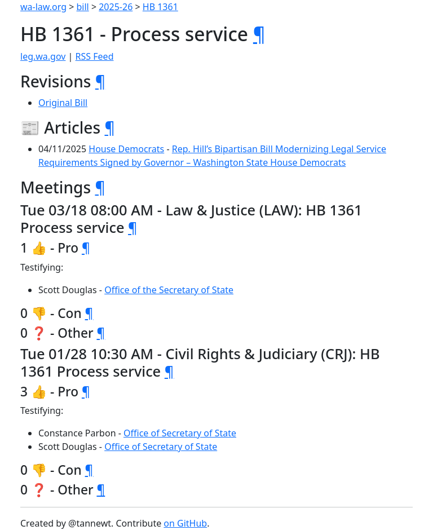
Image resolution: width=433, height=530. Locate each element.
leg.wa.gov (42, 56)
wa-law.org (43, 7)
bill (83, 7)
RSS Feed (95, 56)
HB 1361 (160, 7)
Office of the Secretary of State (168, 290)
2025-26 (115, 7)
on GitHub (185, 523)
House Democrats (126, 149)
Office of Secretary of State (179, 433)
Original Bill (62, 102)
